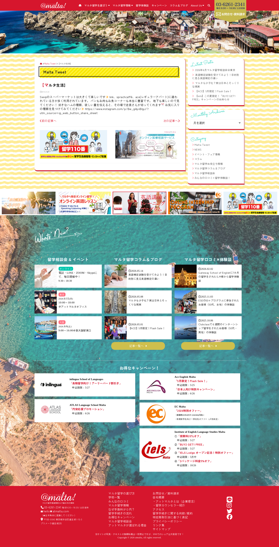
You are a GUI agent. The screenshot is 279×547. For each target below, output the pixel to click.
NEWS (198, 149)
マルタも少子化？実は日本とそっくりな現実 (215, 84)
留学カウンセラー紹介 (170, 505)
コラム (198, 159)
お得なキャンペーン (121, 517)
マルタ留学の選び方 (121, 493)
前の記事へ (48, 121)
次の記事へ (171, 121)
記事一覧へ (136, 346)
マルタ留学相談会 (204, 173)
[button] (6, 203)
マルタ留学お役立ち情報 (208, 163)
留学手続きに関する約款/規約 (173, 513)
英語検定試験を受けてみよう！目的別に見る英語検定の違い (215, 76)
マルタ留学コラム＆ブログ (209, 168)
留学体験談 (142, 5)
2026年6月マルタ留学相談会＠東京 (215, 70)
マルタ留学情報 (123, 5)
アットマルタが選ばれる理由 (127, 525)
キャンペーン (159, 5)
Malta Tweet (202, 144)
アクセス (158, 509)
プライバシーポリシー (167, 521)
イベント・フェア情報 (207, 154)
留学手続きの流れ (120, 513)
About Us (197, 5)
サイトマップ (161, 529)
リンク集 (158, 525)
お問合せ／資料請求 (166, 493)
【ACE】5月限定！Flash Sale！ (213, 91)
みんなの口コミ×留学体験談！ (212, 178)
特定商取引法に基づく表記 (170, 517)
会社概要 (158, 497)
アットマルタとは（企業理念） (176, 501)
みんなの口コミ (118, 501)
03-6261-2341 (52, 507)
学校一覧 (114, 497)
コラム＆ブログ (179, 5)
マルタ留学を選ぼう (97, 5)
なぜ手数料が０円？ (121, 509)
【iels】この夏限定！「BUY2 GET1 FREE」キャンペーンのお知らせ (213, 97)
